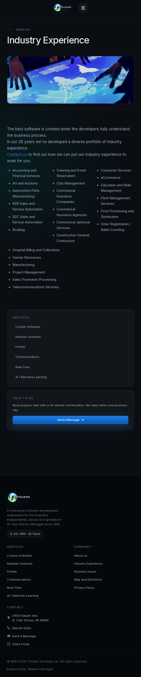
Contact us (17, 154)
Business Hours (85, 571)
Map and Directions (88, 579)
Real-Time (22, 367)
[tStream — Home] (63, 8)
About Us (80, 555)
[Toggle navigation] (83, 8)
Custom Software (27, 326)
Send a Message (70, 420)
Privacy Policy (84, 587)
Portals (20, 347)
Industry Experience (88, 563)
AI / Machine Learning (31, 377)
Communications (27, 357)
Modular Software (28, 336)
